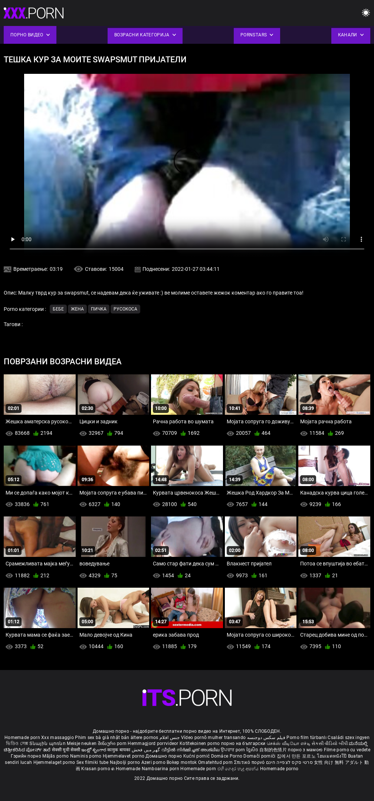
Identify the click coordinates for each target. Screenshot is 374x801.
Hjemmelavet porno (124, 756)
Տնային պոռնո (48, 743)
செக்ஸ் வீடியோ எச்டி (289, 743)
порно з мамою (305, 749)
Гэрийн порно (26, 756)
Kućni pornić (197, 756)
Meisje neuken (81, 743)
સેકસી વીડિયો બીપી (330, 743)
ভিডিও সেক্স (17, 743)
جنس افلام (170, 737)
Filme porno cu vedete (347, 749)
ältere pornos (144, 737)
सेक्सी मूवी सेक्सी (66, 749)
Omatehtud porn (216, 762)
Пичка (98, 309)
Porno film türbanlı (306, 737)
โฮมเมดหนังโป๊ (332, 756)
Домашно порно (164, 756)
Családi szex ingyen (349, 737)
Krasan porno (96, 768)
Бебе (58, 309)
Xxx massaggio (57, 737)
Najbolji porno (125, 762)
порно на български (243, 743)
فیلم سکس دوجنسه (266, 737)
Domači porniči (260, 756)
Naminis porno (86, 756)
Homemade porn (22, 737)
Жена (77, 309)
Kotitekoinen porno (200, 743)
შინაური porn (113, 743)
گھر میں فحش (146, 749)
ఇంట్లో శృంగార (94, 749)
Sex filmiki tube (92, 762)
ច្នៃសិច (252, 749)
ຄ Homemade (126, 768)
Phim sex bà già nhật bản (102, 737)
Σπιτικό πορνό (250, 762)
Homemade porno (279, 768)
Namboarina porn (161, 768)
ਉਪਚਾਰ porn (233, 749)
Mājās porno (56, 756)
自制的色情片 (273, 749)
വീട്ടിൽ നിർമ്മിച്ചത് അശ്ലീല (191, 749)
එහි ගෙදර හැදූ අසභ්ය (238, 768)
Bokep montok (182, 762)
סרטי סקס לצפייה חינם (289, 762)
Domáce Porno (227, 756)
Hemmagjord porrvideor (154, 743)
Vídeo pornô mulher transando (213, 737)
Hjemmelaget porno (54, 762)
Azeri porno (154, 762)
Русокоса (125, 309)
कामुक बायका (119, 749)
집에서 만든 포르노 (297, 756)
